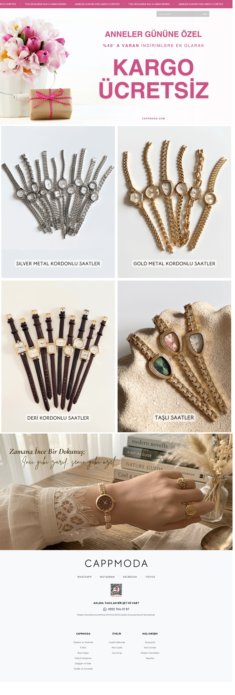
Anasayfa (150, 642)
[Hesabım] (230, 14)
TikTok (150, 576)
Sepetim (150, 658)
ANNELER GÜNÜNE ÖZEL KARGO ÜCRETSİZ (102, 4)
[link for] (116, 66)
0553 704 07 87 (116, 609)
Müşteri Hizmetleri (150, 652)
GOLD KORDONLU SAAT (36, 11)
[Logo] (117, 14)
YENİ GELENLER (12, 11)
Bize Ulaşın (83, 652)
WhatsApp (84, 576)
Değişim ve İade (83, 663)
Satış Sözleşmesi (83, 658)
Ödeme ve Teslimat (83, 642)
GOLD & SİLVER (38, 16)
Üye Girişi (117, 652)
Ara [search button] (205, 13)
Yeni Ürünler (150, 647)
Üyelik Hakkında (117, 642)
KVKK (83, 647)
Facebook (130, 576)
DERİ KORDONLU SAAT (15, 16)
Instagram (107, 576)
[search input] (183, 14)
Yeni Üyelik (116, 647)
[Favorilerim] (223, 14)
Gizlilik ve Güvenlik (83, 668)
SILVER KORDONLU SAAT (66, 11)
